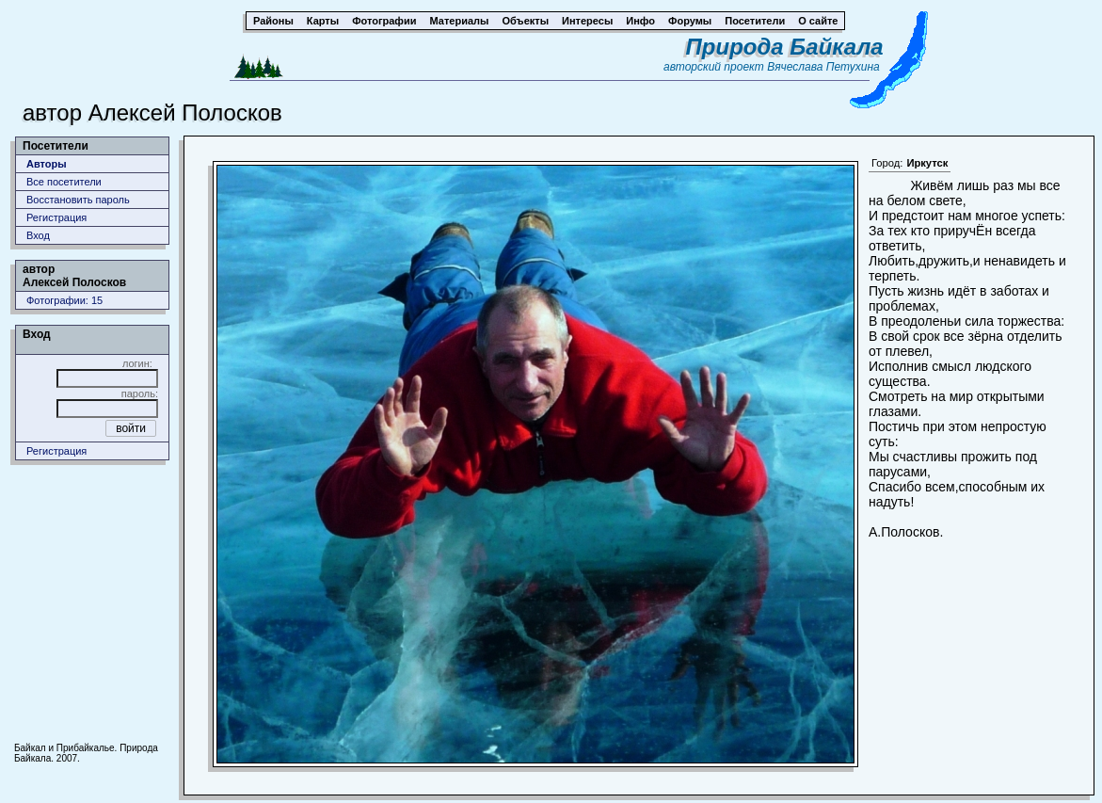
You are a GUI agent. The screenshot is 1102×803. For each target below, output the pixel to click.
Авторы (46, 163)
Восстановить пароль (78, 199)
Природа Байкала (785, 46)
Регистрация (56, 217)
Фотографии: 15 (64, 300)
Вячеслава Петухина (823, 66)
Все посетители (64, 181)
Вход (38, 235)
